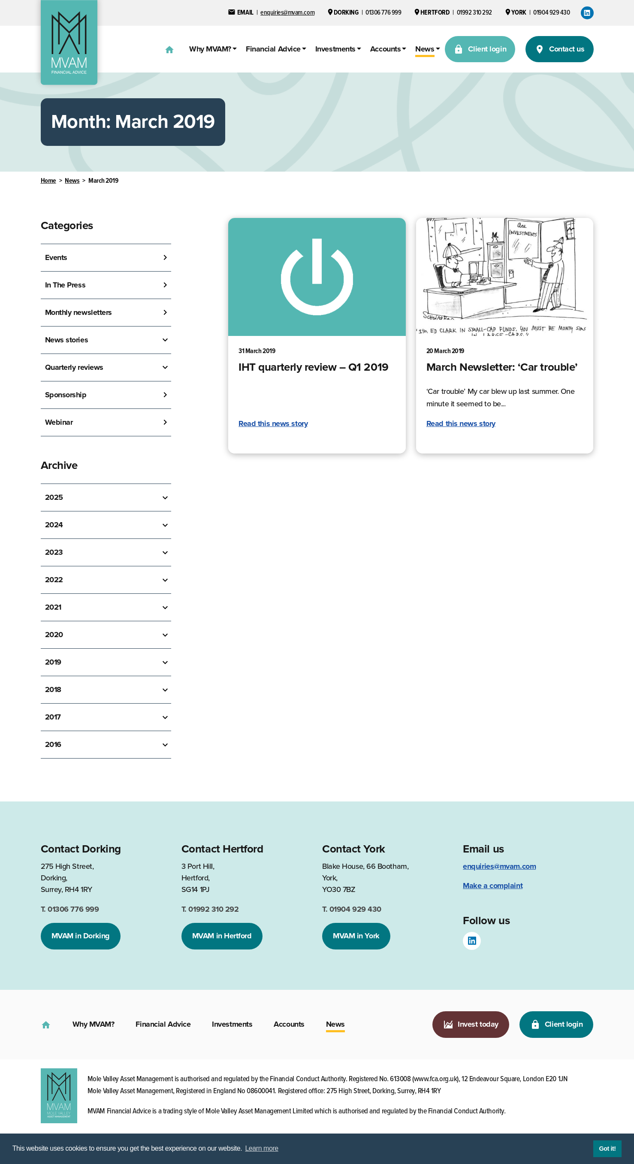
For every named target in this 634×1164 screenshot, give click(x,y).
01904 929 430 (351, 909)
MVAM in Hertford (222, 935)
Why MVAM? (210, 49)
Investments (335, 49)
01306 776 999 (70, 909)
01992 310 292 (210, 909)
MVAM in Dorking (80, 935)
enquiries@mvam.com (499, 866)
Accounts (385, 49)
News (424, 49)
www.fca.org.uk (435, 1079)
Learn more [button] (261, 1148)
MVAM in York (356, 935)
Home (48, 180)
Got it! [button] (607, 1148)
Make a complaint (492, 885)
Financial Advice (273, 49)
